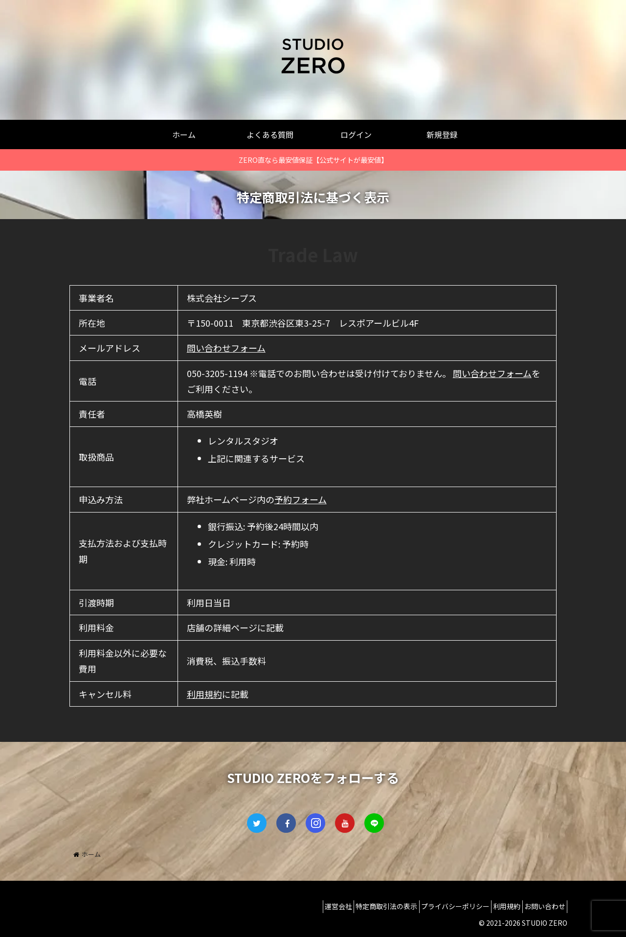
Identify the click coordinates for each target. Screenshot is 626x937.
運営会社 (308, 906)
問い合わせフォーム (226, 347)
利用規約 (204, 694)
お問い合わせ (541, 906)
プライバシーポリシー (438, 906)
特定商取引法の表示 (363, 906)
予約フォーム (300, 499)
